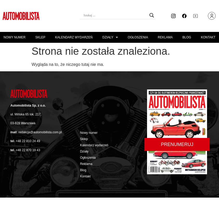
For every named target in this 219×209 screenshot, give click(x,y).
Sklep (40, 37)
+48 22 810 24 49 (28, 141)
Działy (110, 37)
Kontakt (208, 37)
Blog (186, 37)
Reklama (165, 37)
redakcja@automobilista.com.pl (40, 132)
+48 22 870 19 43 (28, 150)
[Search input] (115, 15)
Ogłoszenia (138, 37)
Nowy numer (14, 37)
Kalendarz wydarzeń (73, 37)
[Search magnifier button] (151, 15)
